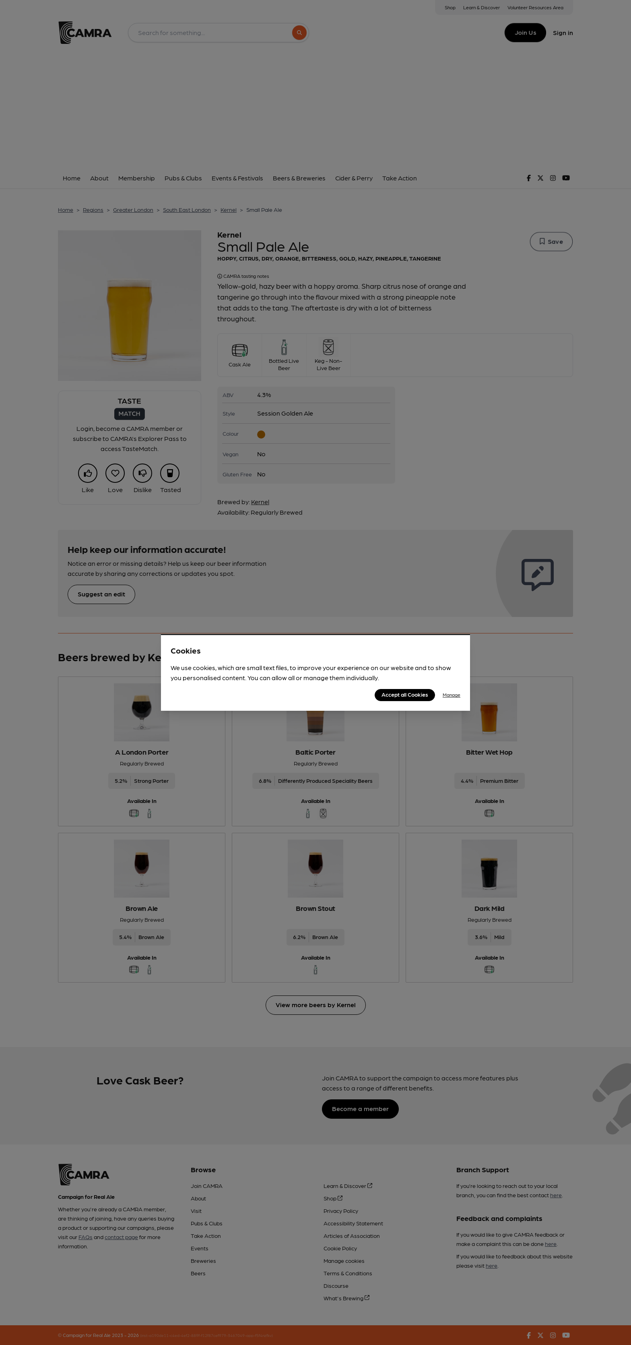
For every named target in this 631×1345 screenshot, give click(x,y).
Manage (451, 694)
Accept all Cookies (404, 694)
